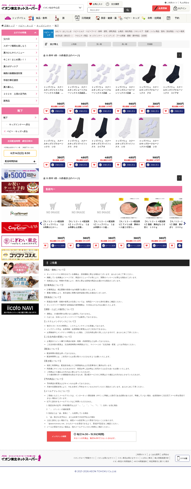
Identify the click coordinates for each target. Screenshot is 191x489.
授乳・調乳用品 (110, 31)
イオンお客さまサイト (106, 458)
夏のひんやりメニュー (13, 52)
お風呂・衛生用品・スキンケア (130, 31)
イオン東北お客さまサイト (128, 458)
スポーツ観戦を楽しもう (14, 45)
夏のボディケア (10, 66)
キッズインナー (44, 25)
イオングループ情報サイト (84, 458)
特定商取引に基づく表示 (159, 461)
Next (184, 223)
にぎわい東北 (146, 458)
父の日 (6, 39)
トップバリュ (18, 18)
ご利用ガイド (171, 2)
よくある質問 (154, 454)
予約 (177, 18)
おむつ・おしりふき (63, 31)
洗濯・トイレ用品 (152, 31)
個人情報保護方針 (161, 458)
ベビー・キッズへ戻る (17, 131)
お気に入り (97, 4)
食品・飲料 (41, 18)
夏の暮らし (8, 87)
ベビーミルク (78, 31)
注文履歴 (115, 4)
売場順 (150, 44)
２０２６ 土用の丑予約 (14, 94)
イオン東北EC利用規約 (122, 461)
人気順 (73, 44)
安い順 (99, 44)
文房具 (144, 35)
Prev (41, 223)
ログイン (182, 8)
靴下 (57, 25)
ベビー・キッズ (131, 18)
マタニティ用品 (81, 35)
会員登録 (162, 8)
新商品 (6, 100)
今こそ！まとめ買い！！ (14, 59)
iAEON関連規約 (140, 461)
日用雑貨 (86, 18)
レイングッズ (109, 35)
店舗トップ (8, 25)
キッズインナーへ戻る (19, 124)
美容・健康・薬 (109, 18)
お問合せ (184, 2)
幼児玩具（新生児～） (64, 35)
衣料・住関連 (154, 18)
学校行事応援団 (10, 80)
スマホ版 (183, 458)
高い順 (124, 44)
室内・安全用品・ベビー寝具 (172, 31)
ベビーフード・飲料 (94, 31)
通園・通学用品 (133, 35)
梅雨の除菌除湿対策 (12, 73)
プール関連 (120, 35)
